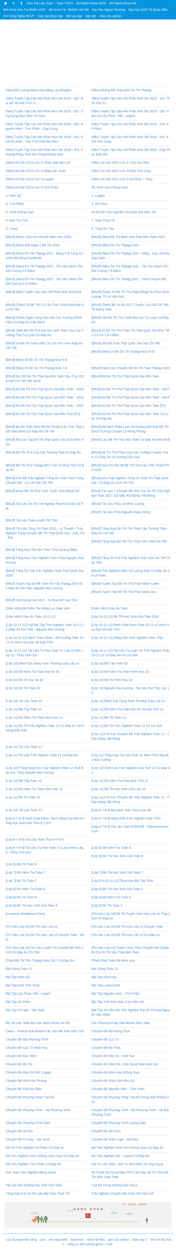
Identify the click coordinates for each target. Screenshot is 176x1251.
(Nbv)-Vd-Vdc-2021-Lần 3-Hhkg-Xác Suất (35, 171)
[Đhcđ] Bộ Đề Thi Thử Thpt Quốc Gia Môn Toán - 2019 (130, 397)
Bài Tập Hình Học (104, 977)
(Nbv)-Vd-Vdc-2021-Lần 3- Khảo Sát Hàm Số (38, 162)
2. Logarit (98, 195)
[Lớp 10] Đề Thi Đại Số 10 (24, 680)
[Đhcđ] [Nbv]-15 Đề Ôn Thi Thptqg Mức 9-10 (123, 351)
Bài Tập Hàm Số (17, 977)
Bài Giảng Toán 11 (19, 969)
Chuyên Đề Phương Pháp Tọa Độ (30, 1097)
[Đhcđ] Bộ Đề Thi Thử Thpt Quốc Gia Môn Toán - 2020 (44, 405)
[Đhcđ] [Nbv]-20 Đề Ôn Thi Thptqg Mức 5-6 (36, 360)
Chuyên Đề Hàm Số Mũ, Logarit (28, 1072)
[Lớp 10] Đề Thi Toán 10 (23, 688)
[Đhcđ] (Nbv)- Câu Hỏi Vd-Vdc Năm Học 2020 (38, 237)
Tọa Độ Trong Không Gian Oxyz (114, 1185)
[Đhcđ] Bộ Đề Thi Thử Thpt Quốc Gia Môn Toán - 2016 (44, 389)
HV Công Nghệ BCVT (19, 16)
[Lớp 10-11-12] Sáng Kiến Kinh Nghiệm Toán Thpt (127, 637)
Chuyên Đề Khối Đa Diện (24, 1089)
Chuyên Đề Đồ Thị (19, 1064)
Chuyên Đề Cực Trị (105, 1039)
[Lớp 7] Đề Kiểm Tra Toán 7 (25, 872)
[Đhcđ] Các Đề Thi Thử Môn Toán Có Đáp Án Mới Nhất (130, 439)
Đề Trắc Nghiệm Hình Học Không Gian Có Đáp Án (127, 1147)
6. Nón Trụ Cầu (17, 220)
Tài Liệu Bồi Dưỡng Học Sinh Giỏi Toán (34, 1185)
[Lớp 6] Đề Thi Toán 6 (21, 864)
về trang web (58, 1239)
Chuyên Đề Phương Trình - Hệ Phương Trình (38, 1110)
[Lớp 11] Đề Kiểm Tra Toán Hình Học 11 (34, 717)
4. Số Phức (99, 204)
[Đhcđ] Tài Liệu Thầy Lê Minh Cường (117, 504)
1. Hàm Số (13, 195)
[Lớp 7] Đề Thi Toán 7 (21, 881)
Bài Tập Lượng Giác (105, 985)
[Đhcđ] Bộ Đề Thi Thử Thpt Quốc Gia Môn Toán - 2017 (130, 389)
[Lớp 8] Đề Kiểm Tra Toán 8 (25, 889)
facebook (76, 1239)
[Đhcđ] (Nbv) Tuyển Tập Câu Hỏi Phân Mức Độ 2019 (43, 292)
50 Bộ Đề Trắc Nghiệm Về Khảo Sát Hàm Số (123, 212)
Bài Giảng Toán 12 (104, 969)
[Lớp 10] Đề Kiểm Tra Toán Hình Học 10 (120, 671)
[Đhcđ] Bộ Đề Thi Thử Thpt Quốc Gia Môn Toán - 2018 (44, 397)
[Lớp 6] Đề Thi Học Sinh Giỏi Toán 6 (117, 856)
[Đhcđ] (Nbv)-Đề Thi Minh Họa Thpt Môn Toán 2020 (128, 237)
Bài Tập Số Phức (18, 1002)
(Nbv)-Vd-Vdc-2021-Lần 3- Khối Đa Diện (120, 162)
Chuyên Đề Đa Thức (106, 1047)
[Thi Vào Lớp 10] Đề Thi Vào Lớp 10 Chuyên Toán (127, 926)
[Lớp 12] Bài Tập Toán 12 (24, 781)
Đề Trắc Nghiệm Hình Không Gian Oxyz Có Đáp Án (42, 1156)
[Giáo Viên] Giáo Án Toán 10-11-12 (30, 616)
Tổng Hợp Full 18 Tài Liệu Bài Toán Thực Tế (37, 1193)
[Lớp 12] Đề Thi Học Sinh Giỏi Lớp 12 (118, 789)
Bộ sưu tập (74, 16)
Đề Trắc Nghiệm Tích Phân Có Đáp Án (33, 1164)
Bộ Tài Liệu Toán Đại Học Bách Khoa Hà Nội (37, 1023)
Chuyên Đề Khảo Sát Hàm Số (112, 1080)
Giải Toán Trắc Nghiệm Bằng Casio (31, 1172)
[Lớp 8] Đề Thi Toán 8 (21, 897)
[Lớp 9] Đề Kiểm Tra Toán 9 (111, 897)
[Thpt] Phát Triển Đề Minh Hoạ (113, 960)
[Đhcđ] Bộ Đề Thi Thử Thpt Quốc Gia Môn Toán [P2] (128, 405)
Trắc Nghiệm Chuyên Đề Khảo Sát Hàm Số (122, 1193)
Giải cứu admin (110, 16)
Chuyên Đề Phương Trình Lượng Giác (118, 1123)
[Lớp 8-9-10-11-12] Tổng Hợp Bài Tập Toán (122, 881)
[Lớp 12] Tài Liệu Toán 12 (24, 810)
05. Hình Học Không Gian (109, 187)
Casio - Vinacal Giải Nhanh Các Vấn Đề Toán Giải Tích (45, 1031)
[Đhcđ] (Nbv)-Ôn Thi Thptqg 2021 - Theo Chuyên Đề (128, 279)
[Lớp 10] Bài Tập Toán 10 (109, 663)
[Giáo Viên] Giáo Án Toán (109, 608)
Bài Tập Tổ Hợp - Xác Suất (25, 1010)
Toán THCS (64, 3)
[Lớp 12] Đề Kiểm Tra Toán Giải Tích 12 (119, 781)
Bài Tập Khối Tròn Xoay (23, 985)
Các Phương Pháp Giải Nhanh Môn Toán (120, 1023)
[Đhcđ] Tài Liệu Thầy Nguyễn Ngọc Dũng (120, 512)
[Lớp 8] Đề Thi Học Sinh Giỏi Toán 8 (117, 889)
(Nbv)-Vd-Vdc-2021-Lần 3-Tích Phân (32, 187)
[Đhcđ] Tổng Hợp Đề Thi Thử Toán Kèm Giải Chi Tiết (129, 541)
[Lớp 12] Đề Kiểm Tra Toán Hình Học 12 (34, 789)
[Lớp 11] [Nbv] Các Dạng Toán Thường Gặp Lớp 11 (128, 701)
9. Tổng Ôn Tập (102, 228)
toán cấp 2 (139, 1239)
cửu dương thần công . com (26, 1239)
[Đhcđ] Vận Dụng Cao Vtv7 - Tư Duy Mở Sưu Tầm (42, 600)
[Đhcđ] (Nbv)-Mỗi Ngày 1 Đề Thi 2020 (32, 245)
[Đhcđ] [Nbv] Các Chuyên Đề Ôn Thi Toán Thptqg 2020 (130, 368)
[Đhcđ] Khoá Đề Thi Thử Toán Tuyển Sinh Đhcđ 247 (43, 491)
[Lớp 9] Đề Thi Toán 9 (106, 905)
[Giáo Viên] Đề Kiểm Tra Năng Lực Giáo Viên (38, 608)
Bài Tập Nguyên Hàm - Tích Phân (115, 993)
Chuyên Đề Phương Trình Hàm (28, 1123)
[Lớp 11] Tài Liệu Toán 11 (24, 747)
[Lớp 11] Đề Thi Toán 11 (108, 717)
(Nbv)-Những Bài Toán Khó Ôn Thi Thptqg (121, 90)
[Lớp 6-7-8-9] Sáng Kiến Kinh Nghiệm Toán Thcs (126, 818)
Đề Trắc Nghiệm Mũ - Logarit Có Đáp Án (120, 1156)
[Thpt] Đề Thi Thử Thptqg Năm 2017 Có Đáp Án (40, 960)
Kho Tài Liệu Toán (40, 3)
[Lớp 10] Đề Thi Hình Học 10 (111, 680)
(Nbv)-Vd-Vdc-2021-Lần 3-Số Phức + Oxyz (122, 179)
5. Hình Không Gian (20, 212)
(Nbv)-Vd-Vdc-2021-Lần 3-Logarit (29, 179)
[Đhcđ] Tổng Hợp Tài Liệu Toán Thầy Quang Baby (41, 549)
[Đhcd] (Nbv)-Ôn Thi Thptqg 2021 (115, 245)
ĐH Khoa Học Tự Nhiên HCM (24, 9)
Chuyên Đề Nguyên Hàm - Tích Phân (118, 1089)
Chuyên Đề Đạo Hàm (21, 1056)
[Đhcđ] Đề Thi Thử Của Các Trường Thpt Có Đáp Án (43, 452)
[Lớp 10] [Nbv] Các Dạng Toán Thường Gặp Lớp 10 (42, 663)
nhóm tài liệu (96, 1239)
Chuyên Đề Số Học (19, 1131)
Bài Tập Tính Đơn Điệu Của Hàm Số (117, 1002)
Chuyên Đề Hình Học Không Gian (115, 1072)
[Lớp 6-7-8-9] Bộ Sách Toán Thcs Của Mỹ (121, 810)
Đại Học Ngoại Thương (108, 9)
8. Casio (11, 228)
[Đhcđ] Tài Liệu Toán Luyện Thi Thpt (31, 520)
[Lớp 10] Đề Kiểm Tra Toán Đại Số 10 (32, 671)
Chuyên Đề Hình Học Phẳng (26, 1080)
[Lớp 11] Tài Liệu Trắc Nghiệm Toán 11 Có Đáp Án (42, 755)
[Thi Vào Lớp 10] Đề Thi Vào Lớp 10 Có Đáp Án (125, 935)
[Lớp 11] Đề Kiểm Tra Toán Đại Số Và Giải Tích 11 (127, 709)
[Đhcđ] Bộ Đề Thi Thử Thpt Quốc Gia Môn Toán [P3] (43, 414)
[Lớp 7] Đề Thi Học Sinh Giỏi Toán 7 (117, 872)
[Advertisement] (88, 54)
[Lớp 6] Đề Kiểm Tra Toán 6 (111, 848)
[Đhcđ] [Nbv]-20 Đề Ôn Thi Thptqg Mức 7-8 (36, 368)
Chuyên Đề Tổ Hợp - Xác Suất (28, 1139)
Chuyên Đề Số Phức (106, 1131)
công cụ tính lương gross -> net (89, 1244)
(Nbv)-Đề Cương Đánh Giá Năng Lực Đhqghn (38, 90)
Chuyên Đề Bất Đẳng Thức (110, 1031)
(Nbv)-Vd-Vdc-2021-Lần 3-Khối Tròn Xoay (121, 171)
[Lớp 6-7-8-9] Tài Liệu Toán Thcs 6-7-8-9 (34, 839)
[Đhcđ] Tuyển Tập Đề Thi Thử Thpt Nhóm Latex (125, 583)
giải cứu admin (118, 1239)
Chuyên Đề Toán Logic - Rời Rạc (114, 1139)
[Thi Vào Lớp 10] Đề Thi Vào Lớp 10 (32, 926)
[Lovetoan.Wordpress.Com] (25, 914)
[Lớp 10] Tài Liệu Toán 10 (24, 701)
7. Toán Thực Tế (103, 220)
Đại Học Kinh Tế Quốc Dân (148, 9)
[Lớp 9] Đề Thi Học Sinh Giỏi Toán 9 (31, 905)
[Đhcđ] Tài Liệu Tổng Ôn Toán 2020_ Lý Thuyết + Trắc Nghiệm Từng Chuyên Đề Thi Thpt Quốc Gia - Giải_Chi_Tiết (45, 533)
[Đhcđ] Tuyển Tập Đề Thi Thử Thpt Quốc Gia (123, 592)
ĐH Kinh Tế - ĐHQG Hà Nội (69, 9)
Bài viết (90, 16)
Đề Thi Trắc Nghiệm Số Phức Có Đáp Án (35, 1147)
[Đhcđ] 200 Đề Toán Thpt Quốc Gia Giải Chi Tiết (125, 343)
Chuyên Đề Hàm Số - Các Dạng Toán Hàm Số (124, 1064)
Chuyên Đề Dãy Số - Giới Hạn (113, 1056)
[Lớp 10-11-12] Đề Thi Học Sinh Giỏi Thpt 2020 (125, 616)
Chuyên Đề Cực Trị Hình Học (27, 1047)
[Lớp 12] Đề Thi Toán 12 (23, 797)
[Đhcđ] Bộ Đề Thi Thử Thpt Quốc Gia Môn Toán (125, 376)
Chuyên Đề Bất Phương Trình (27, 1039)
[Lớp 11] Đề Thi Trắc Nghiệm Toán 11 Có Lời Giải (126, 726)
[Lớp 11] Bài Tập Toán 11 (24, 709)
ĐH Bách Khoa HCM (91, 3)
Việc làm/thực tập (50, 16)
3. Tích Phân (15, 204)
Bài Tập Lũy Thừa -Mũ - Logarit (28, 993)
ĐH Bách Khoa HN (122, 3)
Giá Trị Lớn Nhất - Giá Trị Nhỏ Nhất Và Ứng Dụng (127, 1164)
